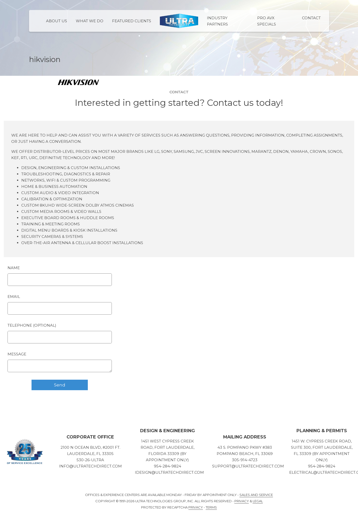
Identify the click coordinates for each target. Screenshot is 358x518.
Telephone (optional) (32, 325)
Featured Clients (131, 21)
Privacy (241, 501)
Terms (211, 507)
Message (17, 354)
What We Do (89, 21)
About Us (56, 21)
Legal (258, 501)
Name (14, 267)
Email (14, 296)
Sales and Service (256, 495)
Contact (311, 18)
